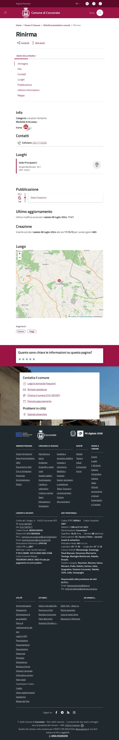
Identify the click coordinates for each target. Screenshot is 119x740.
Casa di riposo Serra (69, 614)
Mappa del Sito (22, 701)
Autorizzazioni (45, 480)
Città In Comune (72, 725)
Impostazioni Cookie (25, 683)
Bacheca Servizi (23, 666)
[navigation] (5, 12)
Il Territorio (96, 465)
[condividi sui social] (23, 43)
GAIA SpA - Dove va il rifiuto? (74, 605)
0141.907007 (25, 523)
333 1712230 (39, 143)
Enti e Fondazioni (23, 471)
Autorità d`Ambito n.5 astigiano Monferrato (58, 623)
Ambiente (43, 462)
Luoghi (94, 461)
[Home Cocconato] (41, 12)
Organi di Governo (24, 454)
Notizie (79, 454)
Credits (19, 688)
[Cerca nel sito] (100, 12)
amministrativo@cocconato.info (36, 540)
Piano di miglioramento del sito (24, 627)
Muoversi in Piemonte (70, 618)
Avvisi (78, 471)
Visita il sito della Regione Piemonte (55, 605)
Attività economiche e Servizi (96, 491)
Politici (19, 484)
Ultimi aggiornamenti (25, 692)
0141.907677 (26, 527)
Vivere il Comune (32, 25)
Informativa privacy (24, 675)
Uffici (18, 462)
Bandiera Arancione (47, 614)
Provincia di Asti (46, 610)
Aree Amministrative (25, 458)
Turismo (60, 497)
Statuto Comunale (24, 670)
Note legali (21, 679)
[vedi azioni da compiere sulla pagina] (37, 43)
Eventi (94, 456)
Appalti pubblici (45, 475)
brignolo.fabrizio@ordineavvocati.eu (81, 588)
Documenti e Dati (24, 467)
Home (18, 25)
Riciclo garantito (68, 610)
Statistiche (21, 697)
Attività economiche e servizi (56, 25)
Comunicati (81, 467)
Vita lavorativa (63, 501)
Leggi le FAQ (21, 636)
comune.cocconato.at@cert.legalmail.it (39, 536)
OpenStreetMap (85, 316)
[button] (60, 281)
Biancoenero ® (82, 729)
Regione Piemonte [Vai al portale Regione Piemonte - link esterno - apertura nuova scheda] (23, 3)
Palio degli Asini (46, 618)
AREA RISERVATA (58, 735)
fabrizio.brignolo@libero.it (78, 585)
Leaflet (72, 316)
